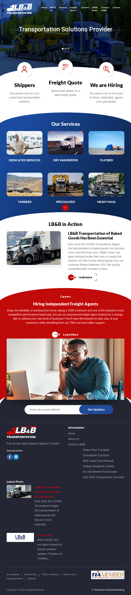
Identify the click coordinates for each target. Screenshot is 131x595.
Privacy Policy (30, 574)
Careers (116, 7)
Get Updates (96, 409)
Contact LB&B (105, 8)
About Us (53, 8)
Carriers (85, 7)
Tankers (24, 202)
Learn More (70, 334)
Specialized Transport (96, 455)
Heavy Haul (106, 202)
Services (63, 7)
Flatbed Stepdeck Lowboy (98, 466)
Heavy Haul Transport (96, 449)
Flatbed (106, 160)
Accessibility (13, 574)
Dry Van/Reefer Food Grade (100, 471)
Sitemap (32, 578)
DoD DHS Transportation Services (103, 477)
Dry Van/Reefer (65, 160)
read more (85, 277)
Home (44, 7)
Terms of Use (69, 574)
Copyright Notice (15, 578)
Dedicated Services (24, 160)
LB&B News (94, 8)
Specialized (65, 202)
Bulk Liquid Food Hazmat (98, 460)
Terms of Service (50, 574)
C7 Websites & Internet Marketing (108, 590)
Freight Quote (73, 8)
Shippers (24, 85)
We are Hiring (106, 85)
